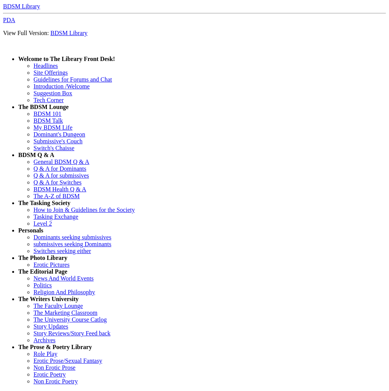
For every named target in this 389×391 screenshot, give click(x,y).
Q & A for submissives (61, 175)
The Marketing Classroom (65, 312)
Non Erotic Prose (54, 367)
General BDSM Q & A (61, 162)
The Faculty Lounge (58, 306)
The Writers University (48, 299)
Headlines (45, 65)
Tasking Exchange (55, 216)
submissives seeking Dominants (72, 244)
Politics (42, 285)
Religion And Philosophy (64, 292)
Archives (44, 340)
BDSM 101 (47, 114)
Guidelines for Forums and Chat (72, 79)
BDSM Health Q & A (59, 189)
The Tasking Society (44, 203)
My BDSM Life (52, 127)
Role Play (45, 354)
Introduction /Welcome (61, 86)
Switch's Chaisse (53, 148)
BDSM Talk (48, 120)
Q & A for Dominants (59, 168)
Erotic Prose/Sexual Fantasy (67, 360)
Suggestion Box (52, 93)
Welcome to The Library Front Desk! (66, 59)
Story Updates (50, 326)
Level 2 (42, 223)
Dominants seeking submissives (72, 237)
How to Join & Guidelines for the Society (84, 210)
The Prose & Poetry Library (55, 347)
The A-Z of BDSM (56, 196)
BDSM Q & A (36, 155)
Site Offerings (50, 72)
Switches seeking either (62, 251)
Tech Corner (48, 100)
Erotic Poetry (49, 374)
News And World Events (63, 278)
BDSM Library (21, 6)
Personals (30, 230)
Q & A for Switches (57, 182)
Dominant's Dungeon (59, 134)
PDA (9, 20)
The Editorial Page (42, 271)
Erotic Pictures (51, 264)
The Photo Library (42, 258)
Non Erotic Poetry (55, 381)
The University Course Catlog (70, 319)
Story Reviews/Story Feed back (71, 333)
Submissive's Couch (58, 141)
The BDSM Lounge (43, 107)
